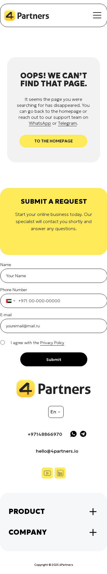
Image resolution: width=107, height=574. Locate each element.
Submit (53, 359)
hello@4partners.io (57, 451)
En (53, 411)
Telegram (67, 123)
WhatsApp (40, 123)
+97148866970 (45, 434)
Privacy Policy (52, 342)
